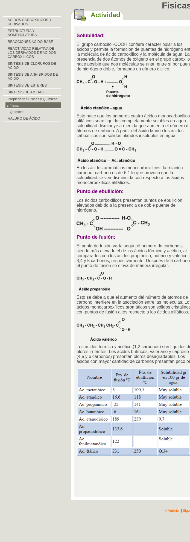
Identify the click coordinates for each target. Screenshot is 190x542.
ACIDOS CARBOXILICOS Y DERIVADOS (29, 22)
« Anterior (172, 510)
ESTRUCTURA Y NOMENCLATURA (22, 33)
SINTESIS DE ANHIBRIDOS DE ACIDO (33, 76)
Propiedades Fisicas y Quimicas (32, 99)
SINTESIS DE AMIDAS (26, 92)
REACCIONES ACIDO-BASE (30, 42)
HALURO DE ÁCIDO (24, 118)
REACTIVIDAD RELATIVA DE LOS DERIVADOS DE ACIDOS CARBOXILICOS (32, 52)
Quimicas (17, 112)
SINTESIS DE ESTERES (27, 85)
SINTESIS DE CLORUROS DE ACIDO (32, 65)
